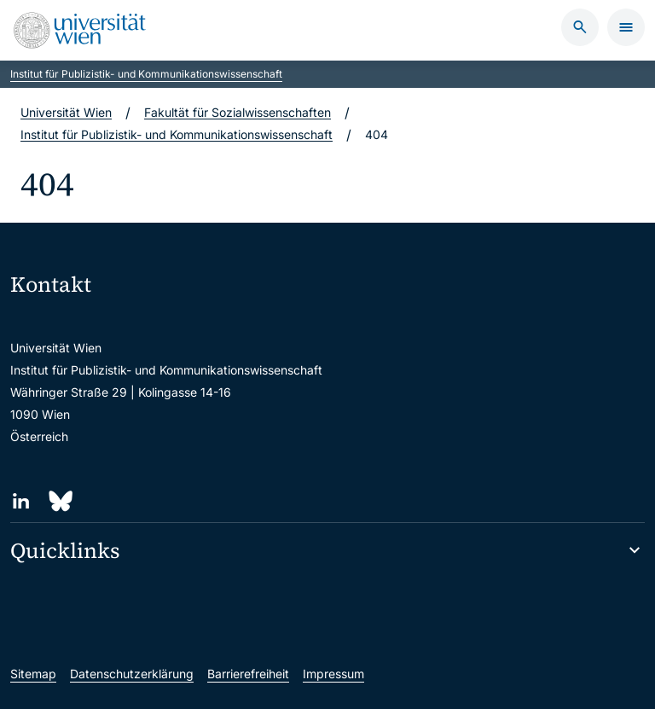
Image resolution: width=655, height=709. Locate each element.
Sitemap (33, 673)
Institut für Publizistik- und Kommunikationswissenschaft (146, 73)
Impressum (333, 673)
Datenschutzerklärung (132, 673)
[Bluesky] (59, 501)
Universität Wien (66, 112)
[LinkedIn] (20, 501)
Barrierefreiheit (248, 673)
